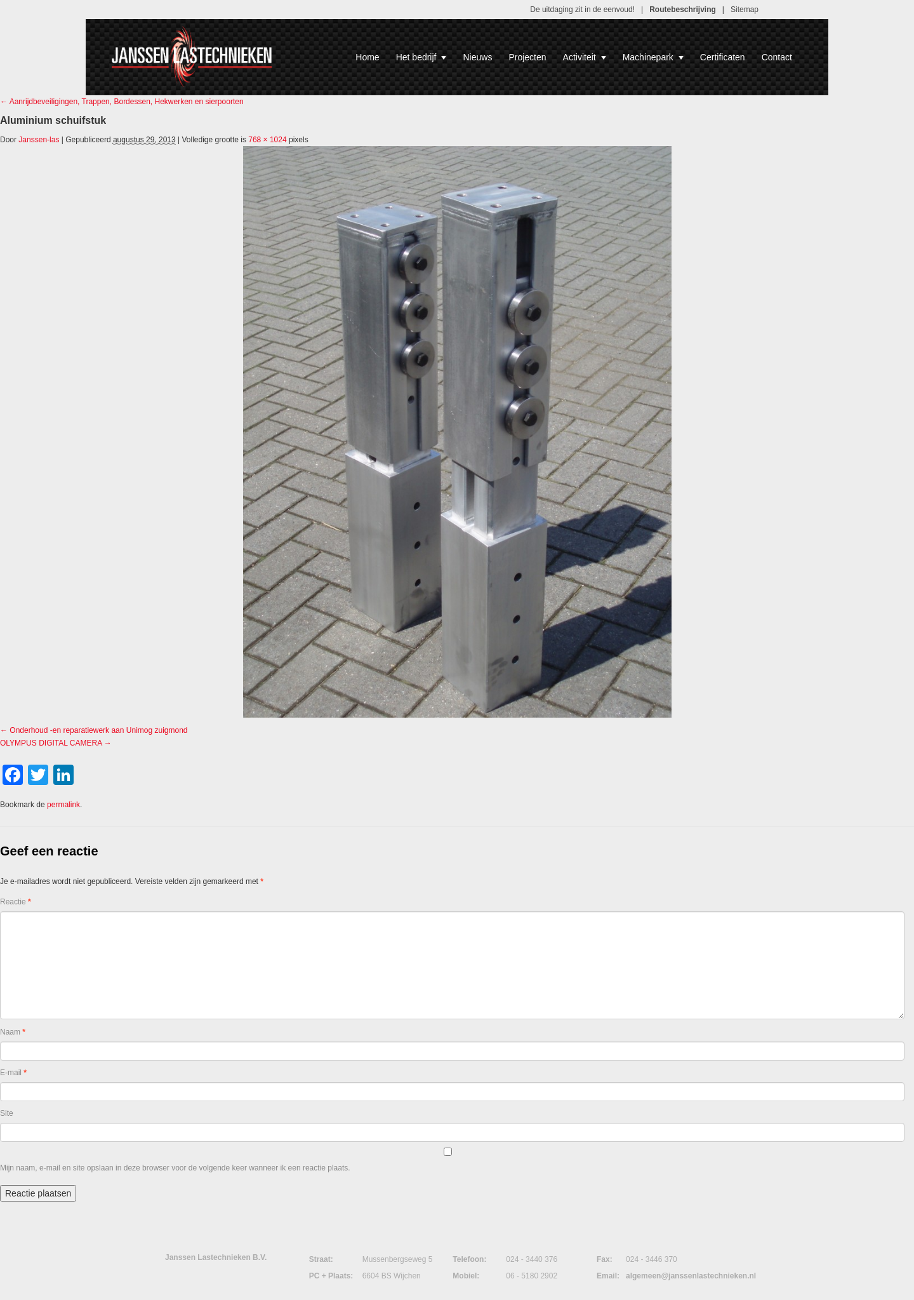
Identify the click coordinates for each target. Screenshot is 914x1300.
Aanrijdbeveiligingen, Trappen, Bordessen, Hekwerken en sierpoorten (122, 101)
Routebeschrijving (682, 9)
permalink (63, 804)
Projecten (527, 57)
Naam (12, 1032)
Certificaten (722, 57)
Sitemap (744, 9)
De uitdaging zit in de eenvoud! (582, 9)
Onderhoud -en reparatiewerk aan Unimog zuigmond (98, 730)
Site (6, 1113)
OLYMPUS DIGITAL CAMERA (51, 743)
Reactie (15, 901)
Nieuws (477, 57)
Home (367, 57)
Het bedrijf (421, 57)
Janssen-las (38, 139)
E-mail (13, 1072)
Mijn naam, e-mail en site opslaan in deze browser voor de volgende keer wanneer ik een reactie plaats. (175, 1167)
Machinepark (653, 57)
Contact (777, 57)
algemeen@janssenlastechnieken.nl (691, 1275)
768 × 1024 (267, 139)
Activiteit (584, 57)
